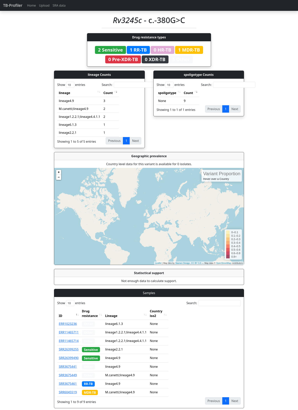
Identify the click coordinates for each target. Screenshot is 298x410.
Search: (129, 85)
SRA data (59, 5)
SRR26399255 (69, 345)
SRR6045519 (68, 387)
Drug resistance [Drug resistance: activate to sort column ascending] (94, 311)
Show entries (71, 85)
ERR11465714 (69, 336)
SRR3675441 (68, 362)
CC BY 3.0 (196, 263)
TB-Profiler (12, 5)
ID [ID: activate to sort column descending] (60, 311)
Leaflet (158, 263)
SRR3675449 (68, 370)
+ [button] (59, 172)
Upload (44, 5)
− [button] (59, 177)
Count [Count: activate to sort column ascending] (108, 93)
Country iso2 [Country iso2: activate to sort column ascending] (168, 311)
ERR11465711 (69, 327)
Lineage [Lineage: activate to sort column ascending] (120, 311)
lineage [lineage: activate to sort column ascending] (64, 93)
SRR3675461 (68, 379)
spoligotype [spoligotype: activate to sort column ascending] (167, 93)
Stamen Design (182, 263)
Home (31, 5)
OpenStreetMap (223, 263)
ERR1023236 (68, 319)
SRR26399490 (69, 353)
